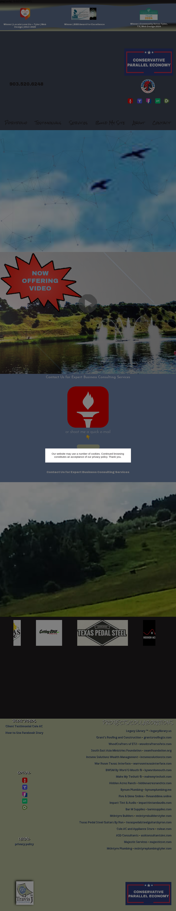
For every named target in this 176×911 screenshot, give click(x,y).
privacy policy (99, 456)
